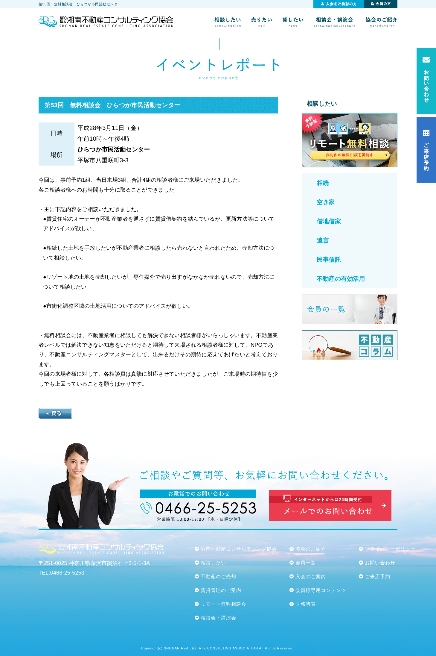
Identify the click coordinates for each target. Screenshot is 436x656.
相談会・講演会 (218, 617)
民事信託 (329, 259)
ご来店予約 (377, 576)
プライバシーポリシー (390, 549)
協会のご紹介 (310, 549)
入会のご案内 (310, 576)
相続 (323, 183)
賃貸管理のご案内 (221, 590)
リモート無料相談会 (223, 604)
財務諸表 (305, 604)
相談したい (213, 562)
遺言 (323, 240)
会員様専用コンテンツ (320, 590)
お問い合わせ (380, 562)
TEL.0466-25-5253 (61, 573)
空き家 (326, 202)
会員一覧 (305, 562)
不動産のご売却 (218, 576)
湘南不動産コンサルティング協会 (239, 549)
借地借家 (329, 221)
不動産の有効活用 (341, 278)
